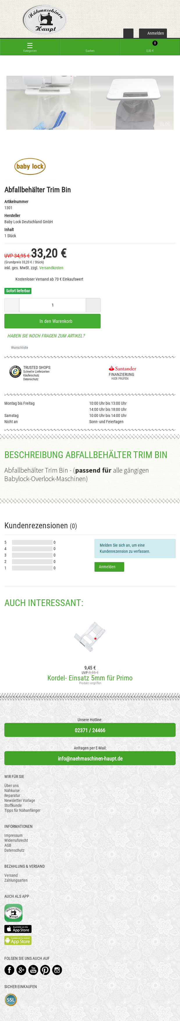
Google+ (21, 970)
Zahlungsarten (16, 880)
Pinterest (45, 970)
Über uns (11, 785)
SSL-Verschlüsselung (10, 999)
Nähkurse (12, 790)
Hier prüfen (119, 379)
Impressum (13, 835)
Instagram (57, 970)
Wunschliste (17, 348)
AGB (7, 845)
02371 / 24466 (90, 730)
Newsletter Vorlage (19, 800)
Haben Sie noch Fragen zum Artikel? (44, 336)
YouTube (33, 970)
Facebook (9, 970)
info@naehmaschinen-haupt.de (90, 759)
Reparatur (12, 795)
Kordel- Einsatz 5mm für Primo (90, 678)
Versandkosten (51, 267)
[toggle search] (90, 47)
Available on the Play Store (18, 940)
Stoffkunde (13, 805)
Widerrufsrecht (16, 840)
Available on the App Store (18, 929)
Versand (11, 875)
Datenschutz (14, 850)
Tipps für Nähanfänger (22, 810)
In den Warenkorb (52, 321)
